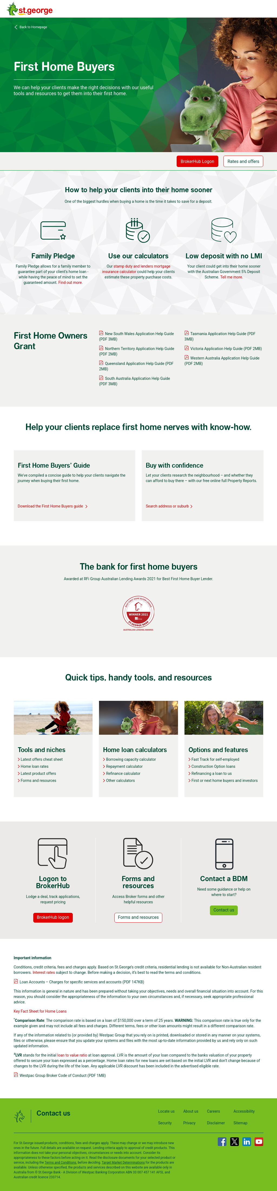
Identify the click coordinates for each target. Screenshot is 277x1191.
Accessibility (244, 1111)
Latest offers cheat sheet (42, 759)
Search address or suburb (169, 506)
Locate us (166, 1111)
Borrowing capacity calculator (131, 759)
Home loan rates (35, 766)
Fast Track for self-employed (215, 759)
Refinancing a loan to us (212, 773)
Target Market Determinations (123, 1162)
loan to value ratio (72, 1055)
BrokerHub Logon (197, 161)
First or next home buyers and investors (225, 780)
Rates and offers (243, 161)
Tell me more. (231, 277)
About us (190, 1111)
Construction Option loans (213, 766)
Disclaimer (216, 1123)
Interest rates (44, 972)
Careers (213, 1111)
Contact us (223, 910)
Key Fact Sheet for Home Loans (40, 1011)
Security (165, 1123)
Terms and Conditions (60, 1162)
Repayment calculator (124, 766)
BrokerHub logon (53, 917)
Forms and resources (39, 780)
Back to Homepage (33, 27)
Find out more (70, 282)
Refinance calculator (123, 773)
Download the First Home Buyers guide (53, 506)
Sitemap (240, 1123)
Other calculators (120, 780)
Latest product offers (38, 773)
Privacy (189, 1123)
